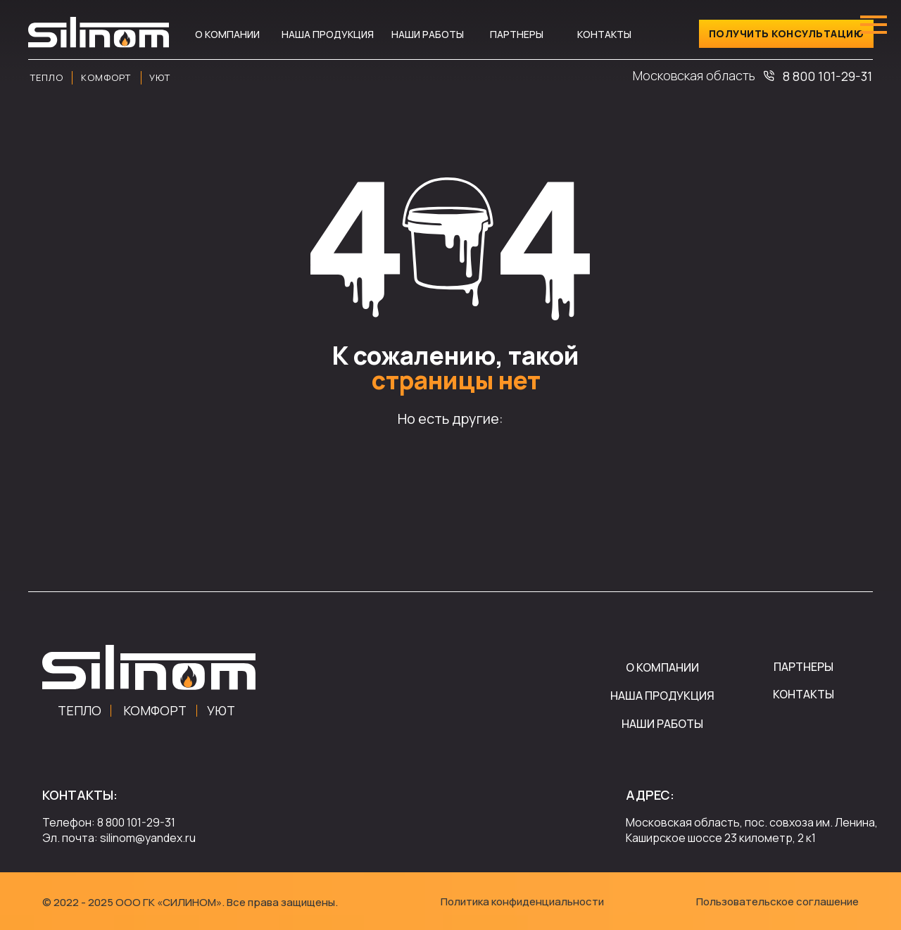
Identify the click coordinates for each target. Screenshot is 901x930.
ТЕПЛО (79, 710)
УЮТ (221, 710)
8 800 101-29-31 (827, 76)
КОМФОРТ (155, 710)
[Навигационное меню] (873, 24)
